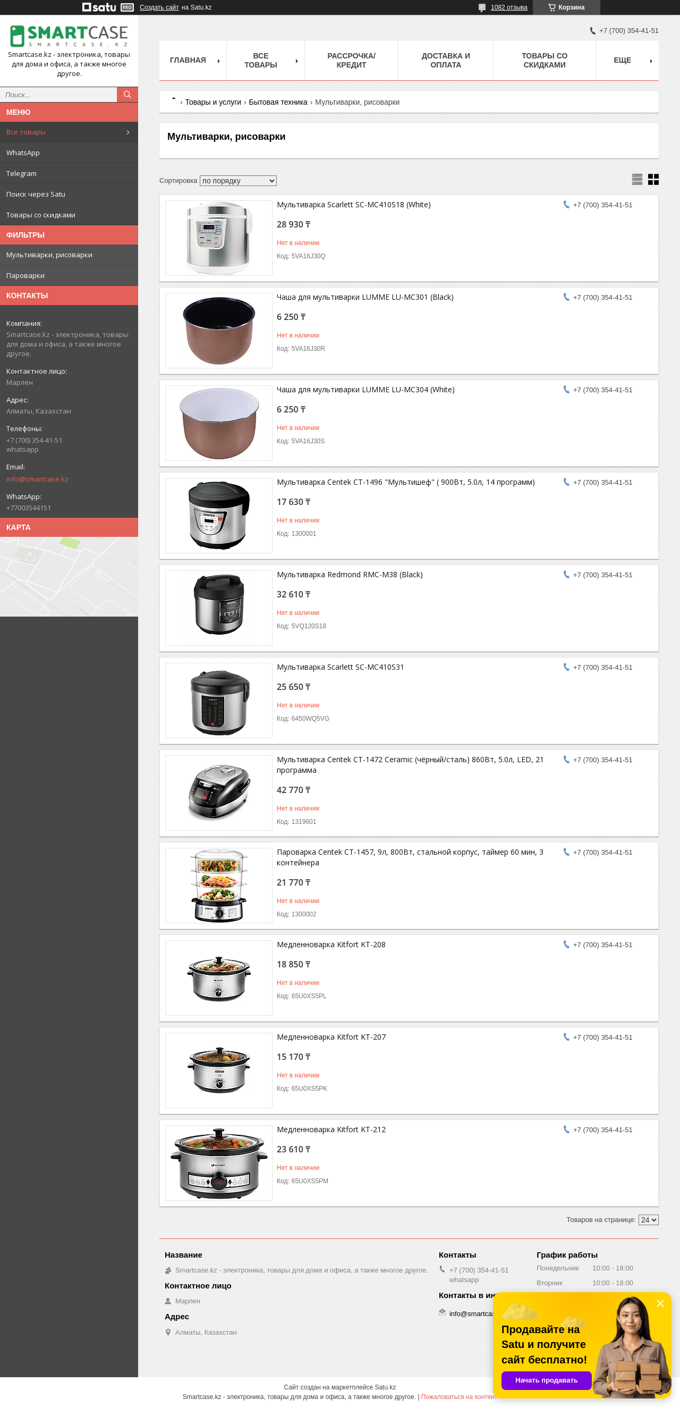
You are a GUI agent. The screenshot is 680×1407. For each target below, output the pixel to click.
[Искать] (127, 95)
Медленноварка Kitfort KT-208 (331, 944)
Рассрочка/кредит (351, 60)
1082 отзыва (509, 7)
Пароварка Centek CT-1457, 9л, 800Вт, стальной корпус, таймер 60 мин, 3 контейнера (410, 857)
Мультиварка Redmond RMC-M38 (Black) (350, 574)
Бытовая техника (278, 102)
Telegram (21, 173)
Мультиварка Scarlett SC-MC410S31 (340, 667)
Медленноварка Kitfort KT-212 (331, 1129)
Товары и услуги (213, 102)
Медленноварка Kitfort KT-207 (331, 1037)
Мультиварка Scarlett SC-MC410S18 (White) (354, 204)
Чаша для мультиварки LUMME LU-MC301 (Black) (365, 297)
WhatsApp (23, 152)
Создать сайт (159, 7)
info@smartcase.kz (37, 479)
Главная (188, 60)
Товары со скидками (40, 215)
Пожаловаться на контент (459, 1397)
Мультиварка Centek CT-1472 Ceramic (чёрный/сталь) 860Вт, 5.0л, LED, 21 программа (410, 764)
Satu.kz (385, 1387)
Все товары (26, 132)
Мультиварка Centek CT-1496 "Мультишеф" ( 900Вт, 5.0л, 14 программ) (406, 482)
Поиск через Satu (35, 194)
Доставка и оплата (446, 60)
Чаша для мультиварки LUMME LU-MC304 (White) (366, 389)
